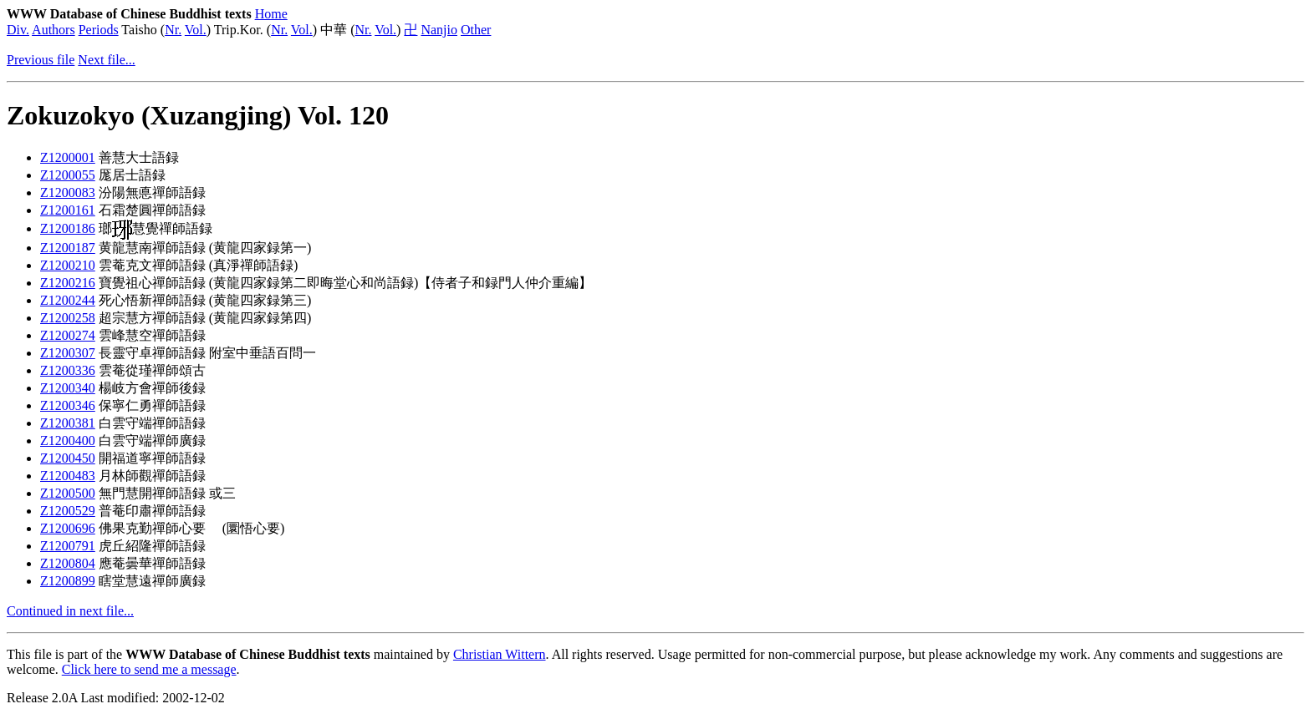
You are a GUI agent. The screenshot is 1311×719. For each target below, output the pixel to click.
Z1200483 (67, 475)
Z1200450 (67, 458)
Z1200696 (67, 528)
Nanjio (439, 30)
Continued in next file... (70, 611)
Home (271, 14)
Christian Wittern (499, 654)
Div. (18, 30)
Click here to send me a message (149, 669)
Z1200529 (67, 511)
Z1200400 (67, 440)
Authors (53, 30)
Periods (99, 30)
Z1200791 (67, 546)
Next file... (106, 60)
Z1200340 (67, 388)
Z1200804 (67, 563)
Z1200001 (67, 157)
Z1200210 (67, 265)
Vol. (196, 30)
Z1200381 (67, 423)
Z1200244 (67, 300)
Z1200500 (67, 493)
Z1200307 (67, 353)
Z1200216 (67, 283)
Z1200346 (67, 405)
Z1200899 (67, 581)
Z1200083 (67, 192)
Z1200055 (67, 175)
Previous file (40, 60)
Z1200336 (67, 370)
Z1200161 (67, 210)
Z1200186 (67, 228)
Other (476, 30)
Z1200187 (67, 248)
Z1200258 (67, 318)
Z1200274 (67, 335)
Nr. (173, 30)
